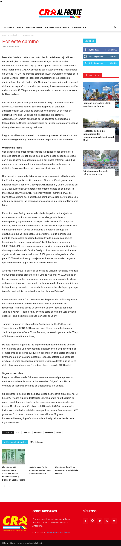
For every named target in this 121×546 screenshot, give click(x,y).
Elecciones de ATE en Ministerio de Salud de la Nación (66, 470)
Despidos (27, 432)
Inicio (4, 35)
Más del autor (36, 442)
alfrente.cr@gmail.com (58, 532)
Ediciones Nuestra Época (57, 27)
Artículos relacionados (15, 442)
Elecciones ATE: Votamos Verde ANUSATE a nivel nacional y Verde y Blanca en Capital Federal (13, 473)
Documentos (79, 27)
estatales (37, 432)
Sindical (13, 35)
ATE (17, 432)
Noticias (9, 27)
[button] (115, 27)
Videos (20, 27)
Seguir (113, 56)
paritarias (49, 432)
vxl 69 (59, 432)
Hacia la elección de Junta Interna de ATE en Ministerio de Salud (40, 470)
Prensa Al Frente (34, 27)
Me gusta (112, 50)
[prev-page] (4, 486)
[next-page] (9, 486)
